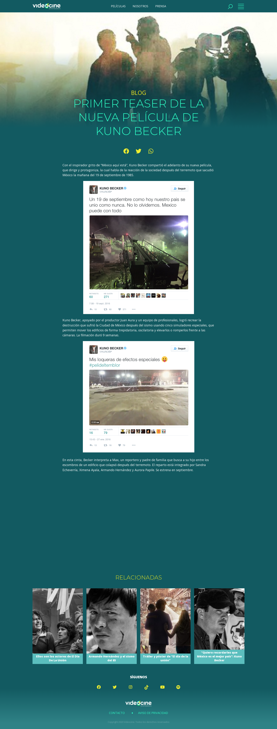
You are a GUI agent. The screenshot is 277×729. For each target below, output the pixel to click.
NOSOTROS (140, 6)
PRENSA (160, 6)
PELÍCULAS (118, 6)
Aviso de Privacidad (153, 713)
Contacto (117, 713)
